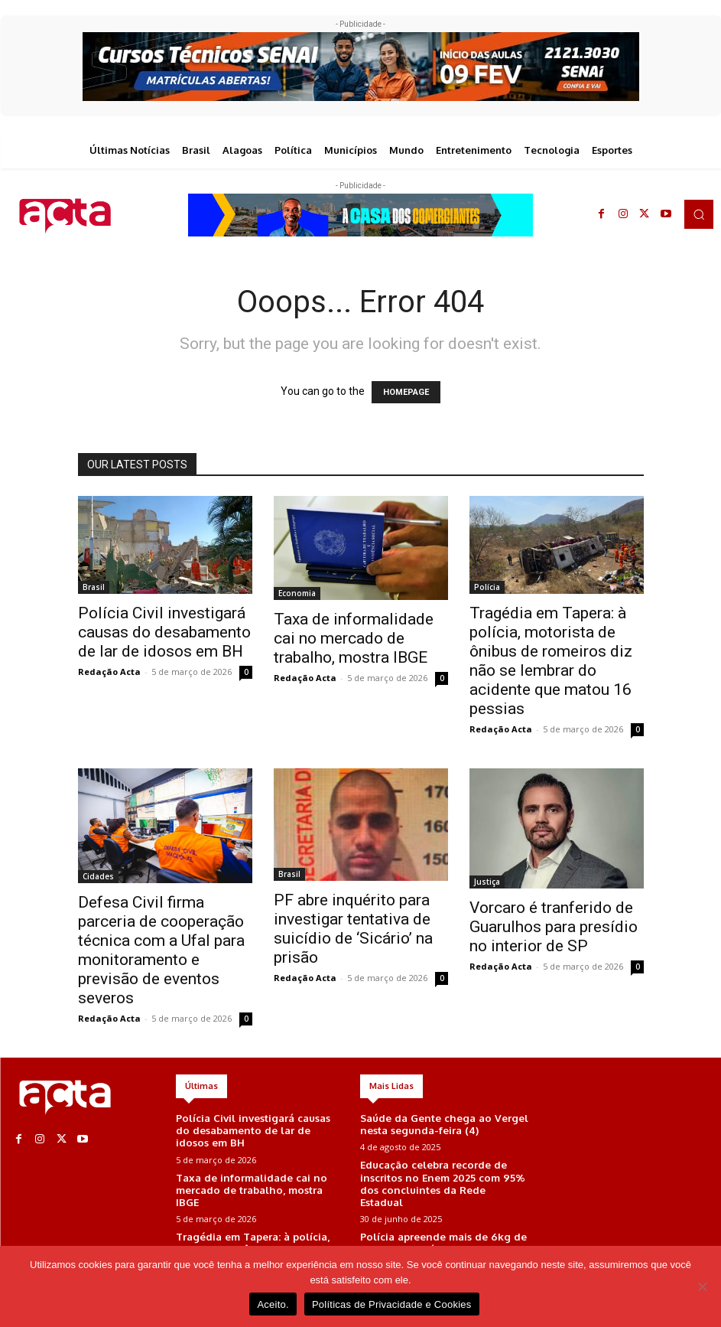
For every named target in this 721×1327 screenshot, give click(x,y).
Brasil (94, 587)
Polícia (487, 587)
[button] (698, 214)
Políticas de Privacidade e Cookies (392, 1304)
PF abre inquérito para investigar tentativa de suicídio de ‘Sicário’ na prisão (353, 929)
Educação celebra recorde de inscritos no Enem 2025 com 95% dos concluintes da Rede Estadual (444, 1173)
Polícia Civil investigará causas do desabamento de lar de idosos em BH (164, 632)
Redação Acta (109, 671)
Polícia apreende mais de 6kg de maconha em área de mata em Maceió (442, 1223)
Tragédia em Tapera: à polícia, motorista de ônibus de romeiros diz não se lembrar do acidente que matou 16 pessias (550, 661)
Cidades (98, 876)
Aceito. (273, 1304)
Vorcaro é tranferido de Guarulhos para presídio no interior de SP (553, 926)
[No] (702, 1286)
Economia (297, 593)
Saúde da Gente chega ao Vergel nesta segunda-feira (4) (442, 1123)
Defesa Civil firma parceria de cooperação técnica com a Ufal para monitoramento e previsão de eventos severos (161, 950)
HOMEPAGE (406, 392)
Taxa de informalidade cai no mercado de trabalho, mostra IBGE (354, 638)
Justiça (487, 881)
